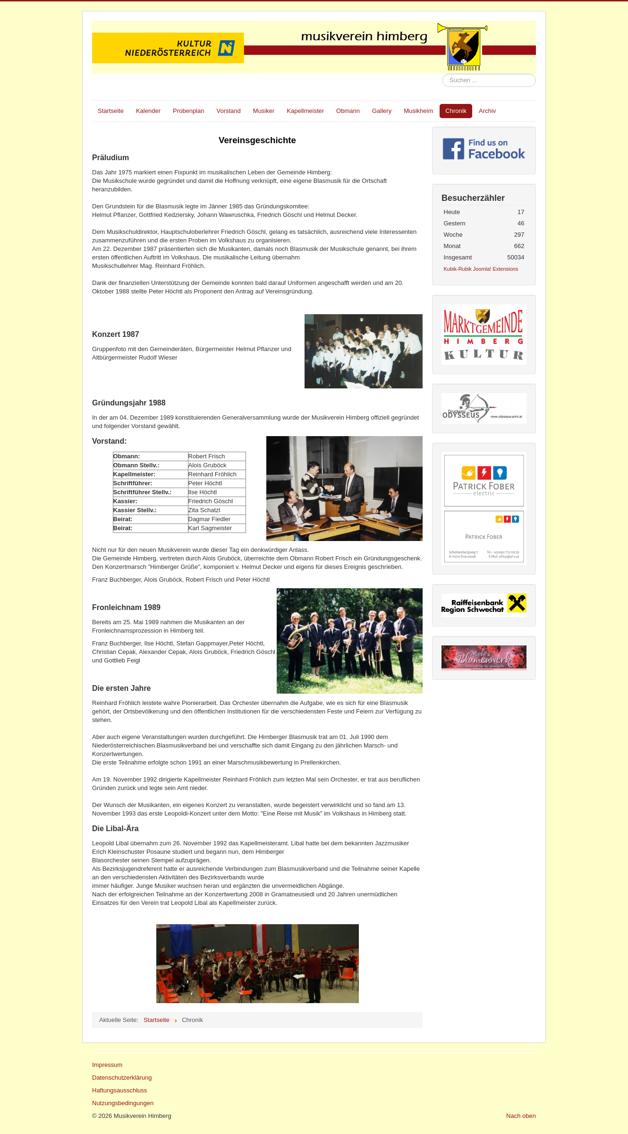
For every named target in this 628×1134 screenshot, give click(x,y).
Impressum (107, 1064)
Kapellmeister (305, 110)
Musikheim (418, 110)
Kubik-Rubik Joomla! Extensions (481, 269)
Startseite (111, 110)
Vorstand (228, 110)
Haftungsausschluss (119, 1090)
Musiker (264, 110)
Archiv (487, 110)
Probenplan (188, 110)
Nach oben (521, 1115)
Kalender (148, 110)
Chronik (456, 110)
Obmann (348, 110)
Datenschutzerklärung (122, 1077)
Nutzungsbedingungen (122, 1103)
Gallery (381, 110)
